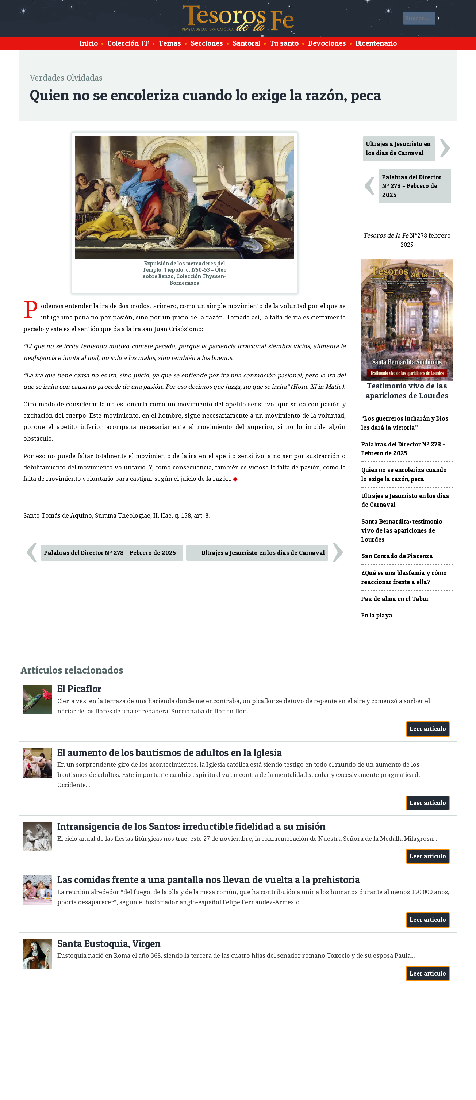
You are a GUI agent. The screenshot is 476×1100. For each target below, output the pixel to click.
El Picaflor (79, 689)
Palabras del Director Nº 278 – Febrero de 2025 (110, 552)
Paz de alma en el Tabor (395, 598)
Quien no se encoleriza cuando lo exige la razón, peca (404, 474)
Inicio (89, 43)
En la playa (376, 615)
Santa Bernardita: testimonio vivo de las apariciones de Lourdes (401, 530)
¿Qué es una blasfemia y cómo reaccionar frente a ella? (404, 577)
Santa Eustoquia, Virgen (109, 944)
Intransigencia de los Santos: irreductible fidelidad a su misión (191, 826)
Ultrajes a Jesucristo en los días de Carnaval (263, 552)
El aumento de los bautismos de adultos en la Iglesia (169, 753)
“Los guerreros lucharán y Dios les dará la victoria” (404, 423)
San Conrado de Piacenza (397, 556)
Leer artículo (428, 728)
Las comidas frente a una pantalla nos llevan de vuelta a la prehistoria (208, 880)
